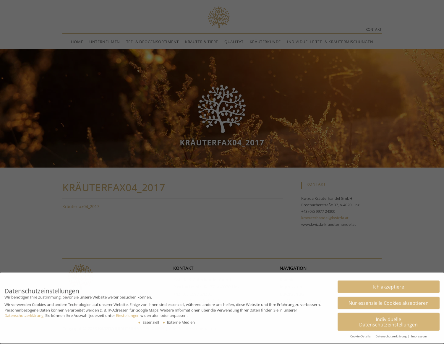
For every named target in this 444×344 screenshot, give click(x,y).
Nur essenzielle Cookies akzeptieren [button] (389, 299)
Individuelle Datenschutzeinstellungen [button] (388, 318)
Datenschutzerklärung (23, 311)
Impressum (419, 333)
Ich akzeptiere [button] (388, 283)
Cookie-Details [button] (361, 333)
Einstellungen (128, 311)
